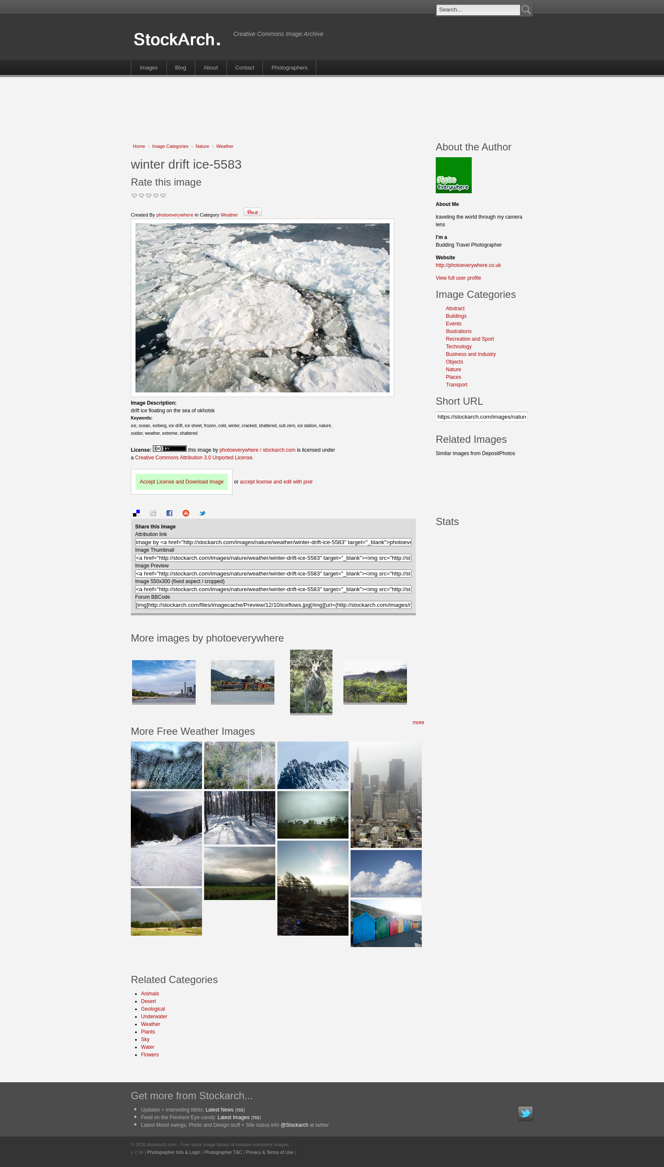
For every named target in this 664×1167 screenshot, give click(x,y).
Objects (454, 362)
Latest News (219, 1110)
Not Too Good (134, 195)
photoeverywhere (174, 214)
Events (454, 324)
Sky (145, 1039)
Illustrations (459, 331)
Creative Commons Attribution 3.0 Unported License (193, 458)
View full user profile (458, 278)
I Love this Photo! (163, 195)
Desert (148, 1001)
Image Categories (170, 146)
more (418, 722)
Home (139, 146)
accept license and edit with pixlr (276, 482)
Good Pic (148, 195)
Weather (225, 146)
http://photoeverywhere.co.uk (468, 265)
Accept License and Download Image (182, 482)
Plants (148, 1032)
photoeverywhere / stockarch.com (257, 450)
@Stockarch (295, 1125)
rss (240, 1110)
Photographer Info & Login (173, 1152)
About (211, 67)
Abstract (455, 308)
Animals (150, 994)
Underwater (154, 1017)
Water (148, 1047)
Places (453, 377)
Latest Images (233, 1117)
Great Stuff (156, 195)
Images (149, 67)
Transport (457, 385)
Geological (153, 1009)
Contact (245, 67)
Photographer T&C (223, 1152)
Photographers (289, 67)
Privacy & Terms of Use (269, 1152)
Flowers (150, 1055)
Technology (459, 347)
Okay (141, 195)
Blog (180, 67)
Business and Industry (471, 354)
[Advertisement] (332, 105)
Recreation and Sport (470, 339)
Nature (202, 146)
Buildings (456, 316)
